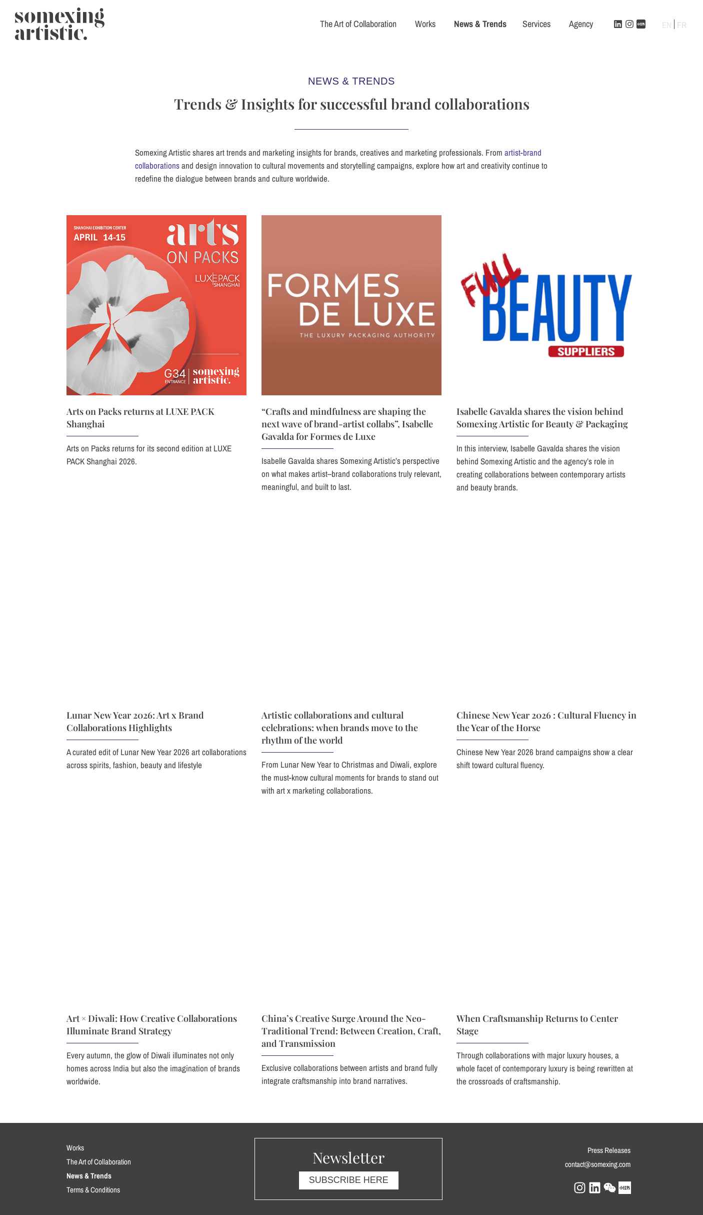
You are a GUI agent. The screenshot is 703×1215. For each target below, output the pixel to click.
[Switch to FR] (681, 24)
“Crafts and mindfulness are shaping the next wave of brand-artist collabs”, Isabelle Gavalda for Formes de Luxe (601, 490)
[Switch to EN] (667, 24)
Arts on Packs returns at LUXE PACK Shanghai (160, 481)
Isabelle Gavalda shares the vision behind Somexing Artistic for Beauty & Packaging (629, 427)
